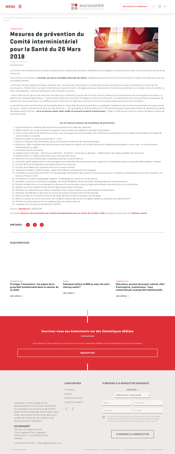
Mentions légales (91, 450)
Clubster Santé (139, 213)
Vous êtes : (133, 390)
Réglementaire (23, 18)
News (13, 18)
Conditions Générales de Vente (134, 450)
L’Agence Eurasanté (73, 402)
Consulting (69, 390)
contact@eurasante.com (49, 443)
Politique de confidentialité (110, 450)
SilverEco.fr (24, 209)
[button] (153, 6)
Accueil (6, 18)
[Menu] (13, 6)
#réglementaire (16, 28)
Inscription (87, 352)
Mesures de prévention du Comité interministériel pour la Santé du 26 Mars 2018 (62, 213)
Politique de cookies (155, 450)
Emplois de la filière (73, 398)
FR (166, 6)
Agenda (68, 394)
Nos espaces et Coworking (135, 6)
